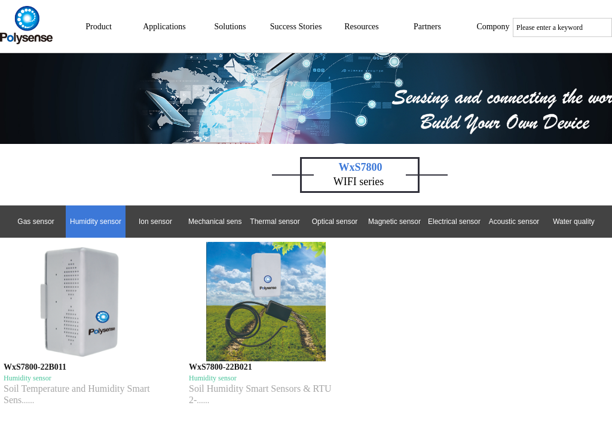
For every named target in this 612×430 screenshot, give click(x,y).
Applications (164, 26)
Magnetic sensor (394, 221)
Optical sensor (335, 221)
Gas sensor (35, 221)
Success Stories (296, 26)
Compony (492, 26)
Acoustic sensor (514, 221)
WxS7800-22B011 (35, 367)
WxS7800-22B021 (220, 367)
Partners (427, 26)
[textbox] (562, 27)
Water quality (574, 221)
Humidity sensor (95, 221)
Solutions (230, 26)
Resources (361, 26)
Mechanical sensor (215, 221)
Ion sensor (155, 221)
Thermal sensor (274, 221)
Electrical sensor (454, 221)
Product (98, 26)
